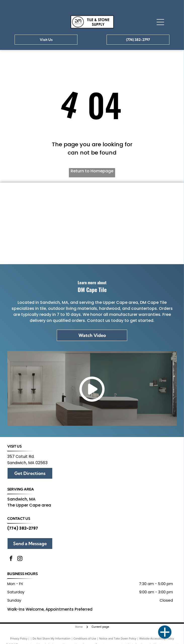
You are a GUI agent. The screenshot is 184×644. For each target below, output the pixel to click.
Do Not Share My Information (52, 638)
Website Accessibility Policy (156, 638)
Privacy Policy (18, 638)
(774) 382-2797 (22, 528)
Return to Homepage (92, 171)
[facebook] (11, 559)
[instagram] (20, 559)
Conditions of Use (84, 638)
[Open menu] (160, 22)
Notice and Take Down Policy (117, 638)
